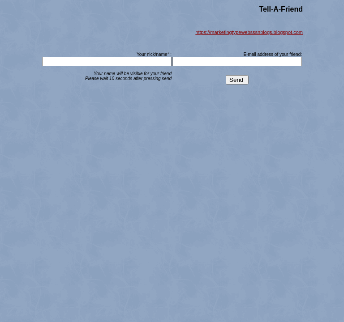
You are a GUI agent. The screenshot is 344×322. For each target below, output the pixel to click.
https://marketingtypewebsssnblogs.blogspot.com (249, 32)
